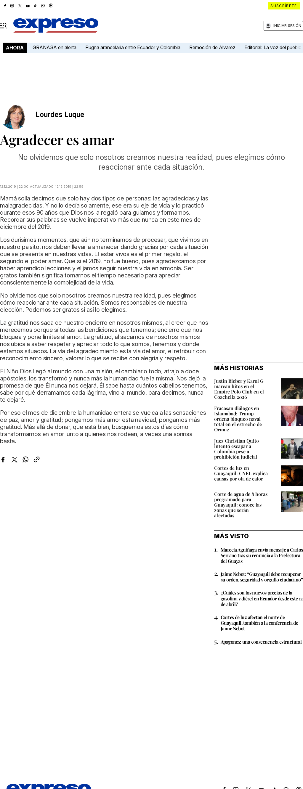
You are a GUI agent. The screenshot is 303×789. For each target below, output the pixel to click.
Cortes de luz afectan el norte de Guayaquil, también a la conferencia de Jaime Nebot (259, 622)
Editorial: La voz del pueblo (273, 47)
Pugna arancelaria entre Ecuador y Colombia (132, 47)
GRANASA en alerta (54, 47)
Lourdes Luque (60, 114)
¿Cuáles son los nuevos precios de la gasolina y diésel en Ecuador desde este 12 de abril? (262, 598)
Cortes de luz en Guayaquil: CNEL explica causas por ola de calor (241, 473)
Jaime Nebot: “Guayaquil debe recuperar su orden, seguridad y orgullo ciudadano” (262, 577)
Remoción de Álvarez (212, 47)
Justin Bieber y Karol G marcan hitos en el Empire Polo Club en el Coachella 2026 (239, 389)
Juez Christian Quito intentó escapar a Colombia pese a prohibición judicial (236, 449)
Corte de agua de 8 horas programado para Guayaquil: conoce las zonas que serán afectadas (240, 504)
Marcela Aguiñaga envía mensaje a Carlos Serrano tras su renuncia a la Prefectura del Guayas (262, 555)
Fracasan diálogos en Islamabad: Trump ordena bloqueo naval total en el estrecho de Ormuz (238, 419)
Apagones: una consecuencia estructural (261, 642)
